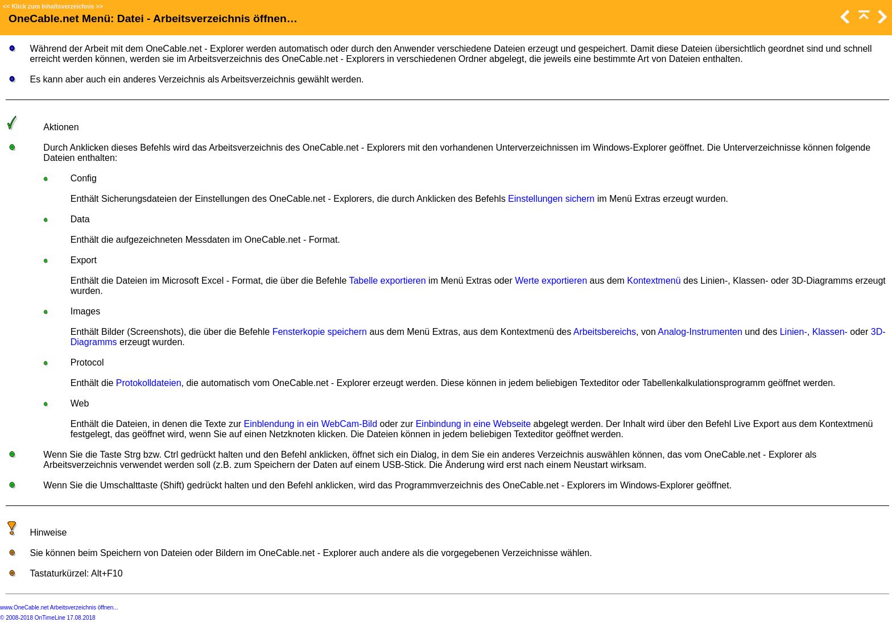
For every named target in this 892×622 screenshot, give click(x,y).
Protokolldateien (148, 383)
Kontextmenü (653, 280)
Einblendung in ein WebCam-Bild (311, 424)
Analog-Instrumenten (700, 332)
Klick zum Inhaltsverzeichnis (52, 6)
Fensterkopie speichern (319, 332)
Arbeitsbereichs (604, 332)
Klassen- (830, 332)
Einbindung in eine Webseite (473, 424)
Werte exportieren (551, 280)
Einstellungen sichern (551, 199)
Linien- (793, 332)
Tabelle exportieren (387, 280)
